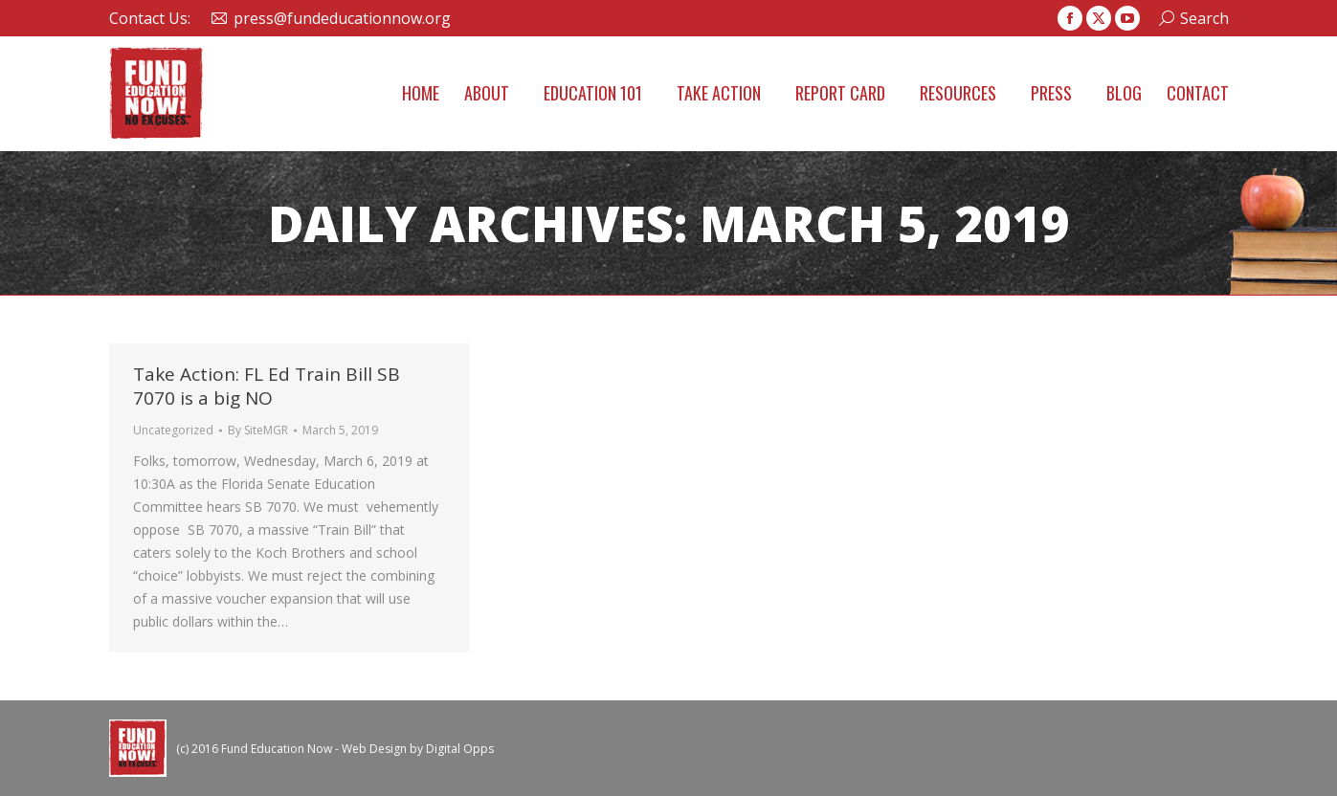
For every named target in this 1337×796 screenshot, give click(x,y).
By (258, 430)
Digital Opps (460, 749)
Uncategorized (173, 430)
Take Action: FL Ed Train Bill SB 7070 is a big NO (266, 386)
